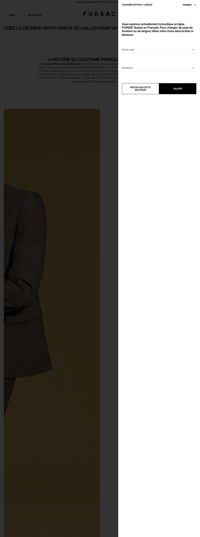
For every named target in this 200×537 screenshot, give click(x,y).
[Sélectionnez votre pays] (159, 50)
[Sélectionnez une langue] (159, 68)
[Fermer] (190, 5)
